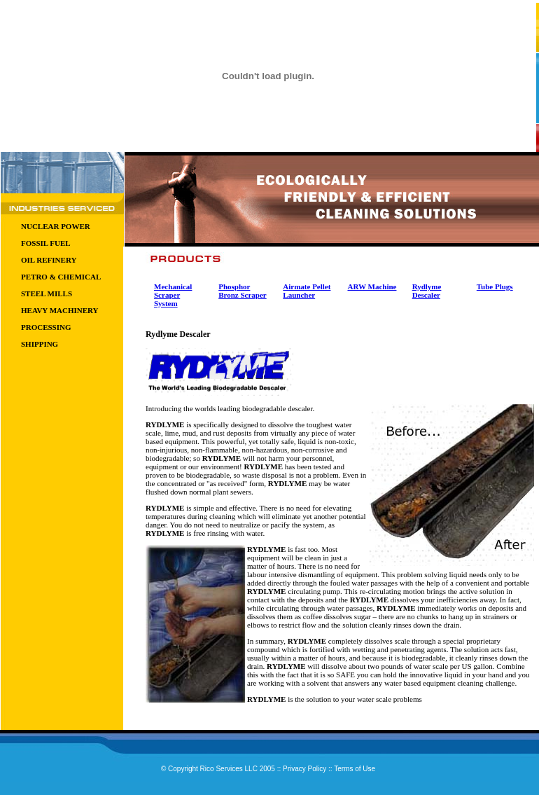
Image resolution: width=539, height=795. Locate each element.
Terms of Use (354, 769)
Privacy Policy (304, 769)
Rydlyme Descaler (427, 290)
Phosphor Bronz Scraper (242, 290)
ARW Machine (371, 286)
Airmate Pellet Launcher (306, 290)
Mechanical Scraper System (173, 294)
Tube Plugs (495, 286)
